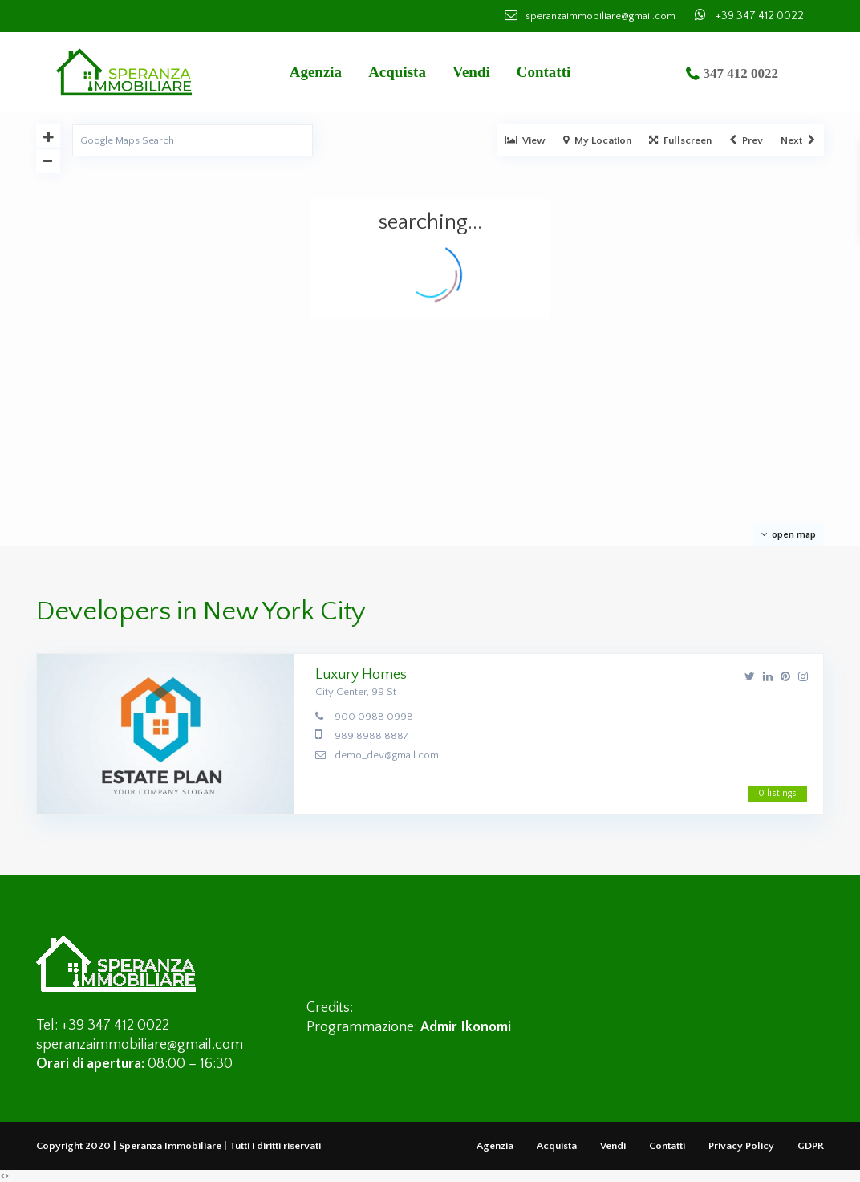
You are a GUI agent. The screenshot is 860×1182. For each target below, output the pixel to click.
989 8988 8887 (372, 735)
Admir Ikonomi (465, 1027)
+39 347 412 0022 (760, 16)
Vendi (471, 71)
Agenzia (316, 71)
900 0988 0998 (374, 716)
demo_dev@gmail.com (387, 755)
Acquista (397, 71)
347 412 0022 (741, 73)
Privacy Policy (741, 1146)
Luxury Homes (361, 675)
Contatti (544, 71)
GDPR (810, 1146)
